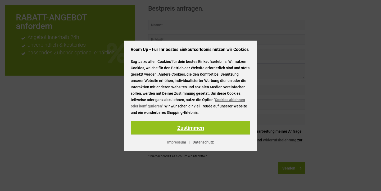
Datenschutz (203, 142)
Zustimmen (190, 128)
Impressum (176, 142)
